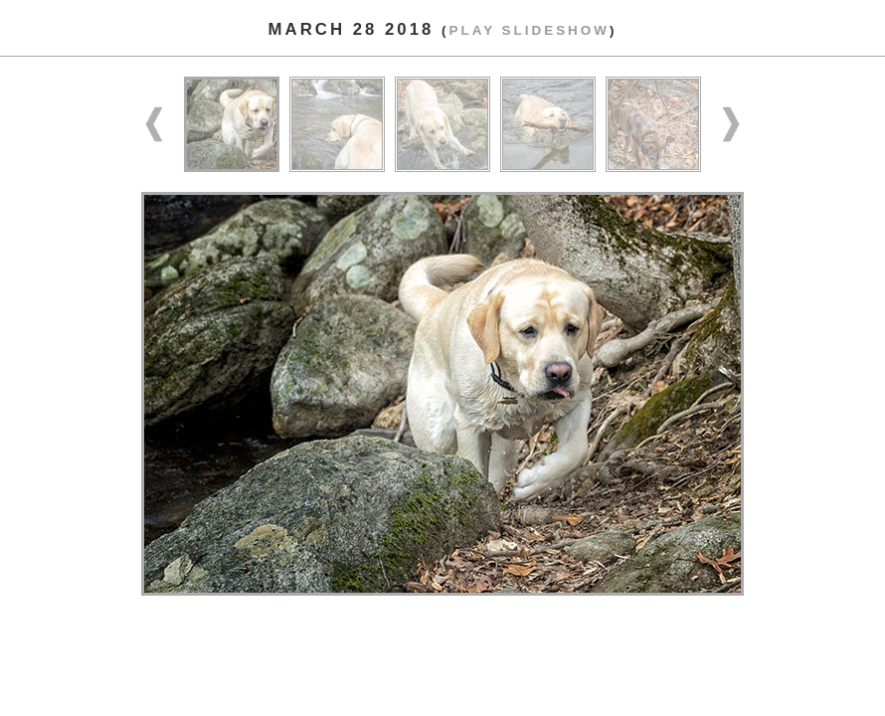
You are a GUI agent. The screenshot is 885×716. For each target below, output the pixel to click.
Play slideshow (528, 30)
